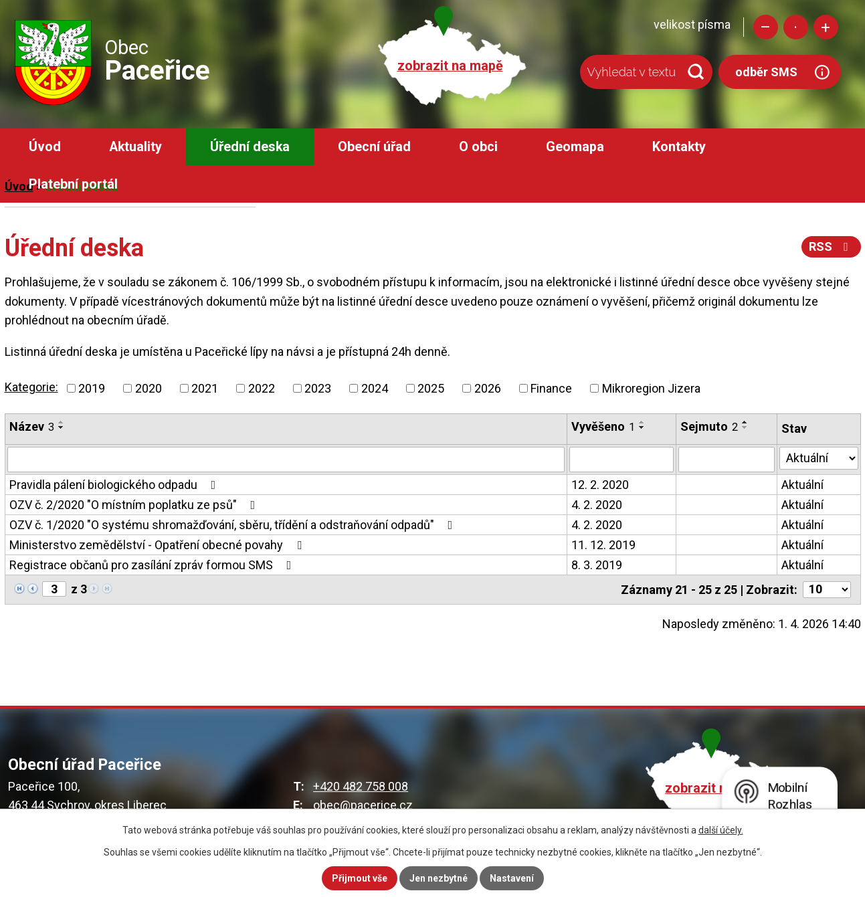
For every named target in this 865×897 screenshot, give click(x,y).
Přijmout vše (359, 878)
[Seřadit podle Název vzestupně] (61, 422)
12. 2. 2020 (600, 485)
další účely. (720, 830)
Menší (765, 27)
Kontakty (679, 147)
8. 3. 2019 (596, 565)
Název (31, 426)
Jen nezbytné (438, 878)
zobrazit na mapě (450, 66)
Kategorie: (31, 387)
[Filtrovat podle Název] (286, 459)
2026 (487, 388)
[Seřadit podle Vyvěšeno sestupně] (642, 427)
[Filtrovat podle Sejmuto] (726, 459)
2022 (261, 388)
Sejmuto (709, 426)
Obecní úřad (374, 147)
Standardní (795, 27)
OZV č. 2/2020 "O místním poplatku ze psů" (135, 505)
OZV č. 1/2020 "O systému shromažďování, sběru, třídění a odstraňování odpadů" (233, 525)
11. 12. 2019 (603, 545)
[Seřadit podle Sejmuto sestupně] (745, 427)
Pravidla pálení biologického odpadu (115, 485)
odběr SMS (766, 72)
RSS (831, 246)
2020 (148, 388)
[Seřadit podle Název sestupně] (61, 427)
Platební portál (73, 184)
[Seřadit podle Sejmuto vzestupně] (745, 422)
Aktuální (802, 485)
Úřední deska (250, 147)
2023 (317, 388)
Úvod (45, 147)
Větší (825, 27)
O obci (478, 147)
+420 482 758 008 (360, 786)
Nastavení (512, 878)
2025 (430, 388)
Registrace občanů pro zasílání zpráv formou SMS (153, 565)
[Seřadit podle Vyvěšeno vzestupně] (642, 422)
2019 (91, 388)
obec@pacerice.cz (363, 805)
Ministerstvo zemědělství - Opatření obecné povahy (158, 545)
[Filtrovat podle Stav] (818, 458)
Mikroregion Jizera (651, 388)
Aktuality (135, 147)
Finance (551, 388)
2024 (374, 388)
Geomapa (575, 147)
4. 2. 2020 (596, 505)
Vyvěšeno (603, 426)
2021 (204, 388)
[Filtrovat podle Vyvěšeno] (621, 459)
